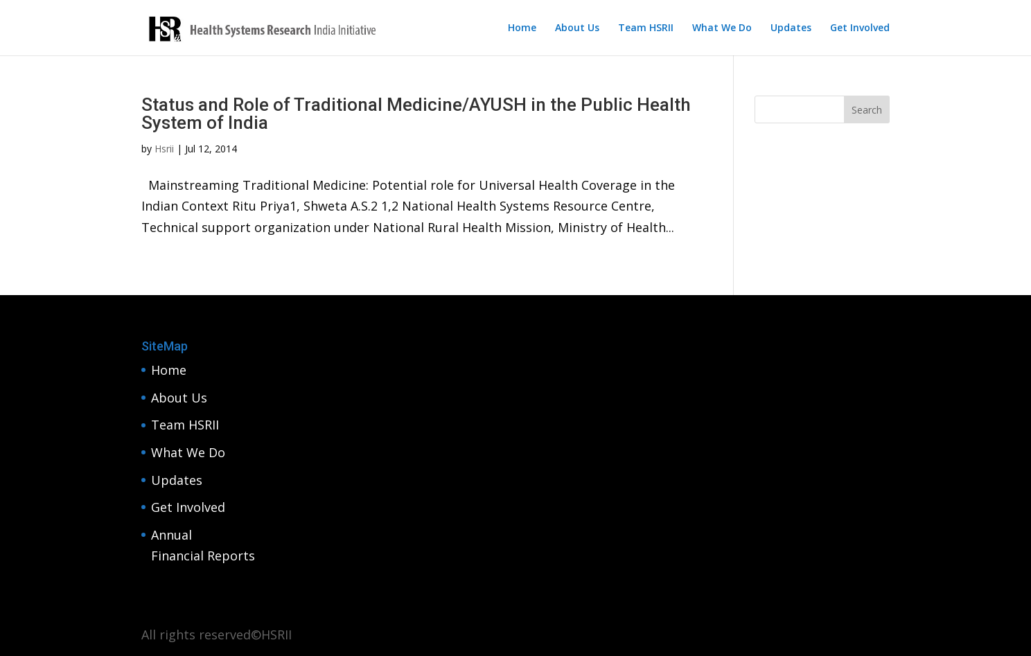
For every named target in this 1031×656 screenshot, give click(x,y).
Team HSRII (645, 28)
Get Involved (860, 28)
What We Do (722, 28)
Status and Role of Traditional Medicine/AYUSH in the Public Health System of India (416, 113)
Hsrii (164, 148)
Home (522, 28)
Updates (790, 28)
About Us (577, 28)
